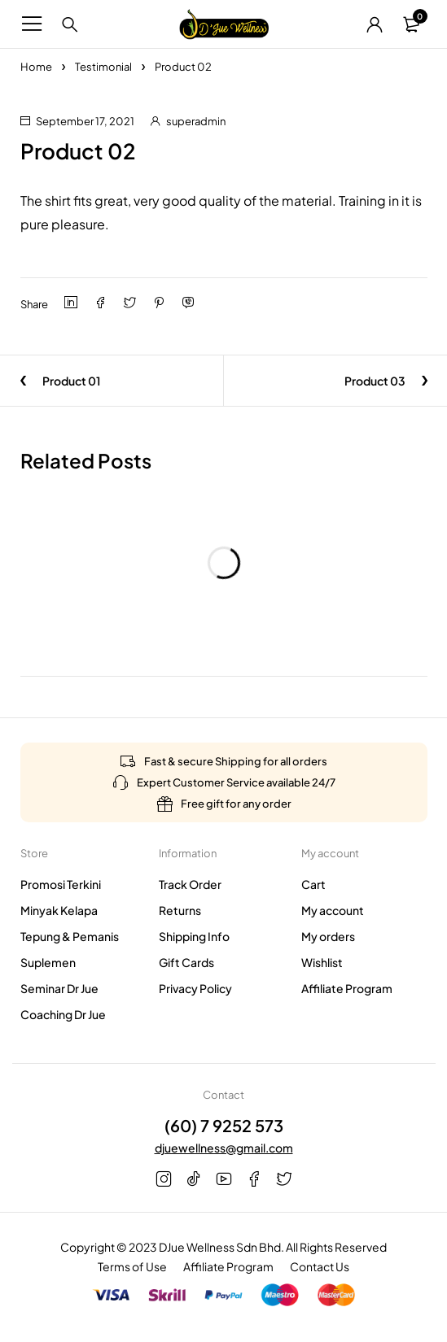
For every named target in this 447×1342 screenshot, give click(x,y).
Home (36, 66)
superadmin (196, 121)
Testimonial (103, 66)
